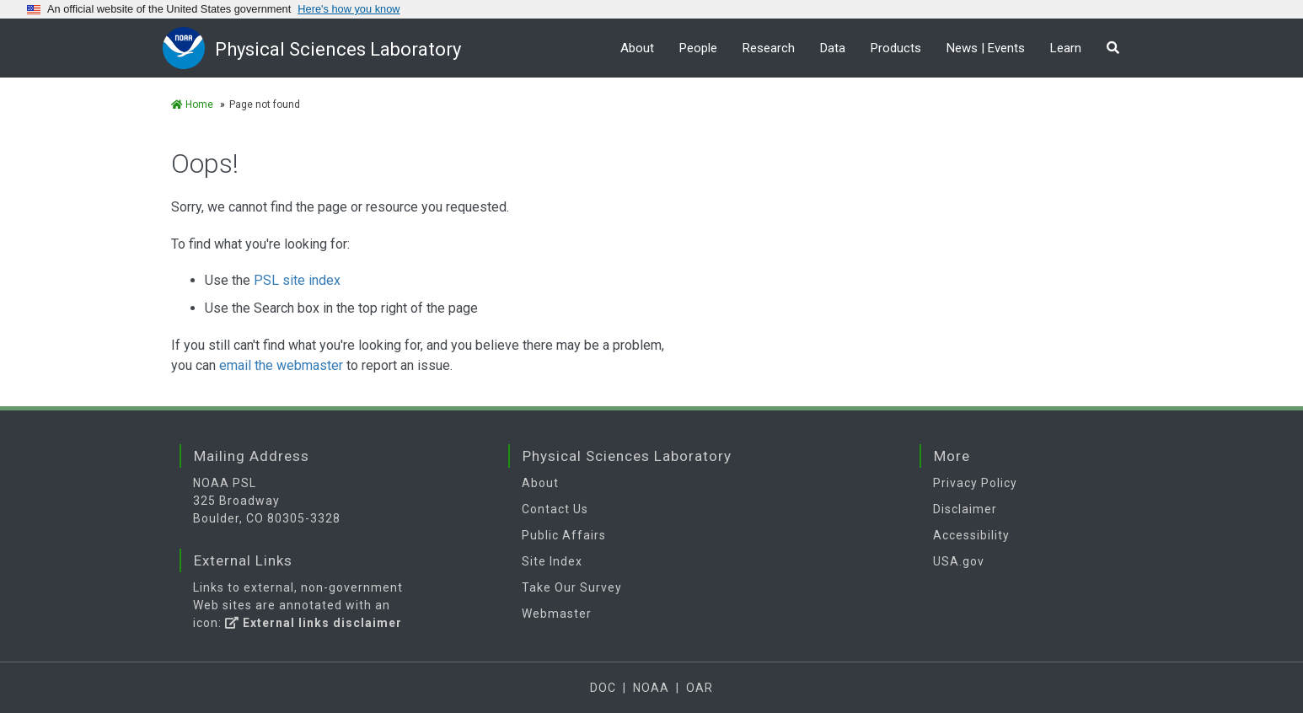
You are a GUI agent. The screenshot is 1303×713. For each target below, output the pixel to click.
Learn (1065, 48)
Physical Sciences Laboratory (338, 49)
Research (769, 48)
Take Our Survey (572, 587)
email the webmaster (281, 365)
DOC (603, 687)
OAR (699, 687)
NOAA (651, 687)
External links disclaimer (313, 623)
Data (832, 48)
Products (896, 48)
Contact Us (555, 509)
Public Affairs (564, 535)
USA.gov (958, 561)
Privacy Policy (975, 483)
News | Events (985, 48)
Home (192, 104)
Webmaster (557, 613)
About (637, 48)
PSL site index (297, 280)
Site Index (552, 561)
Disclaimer (965, 509)
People (698, 48)
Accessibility (971, 535)
